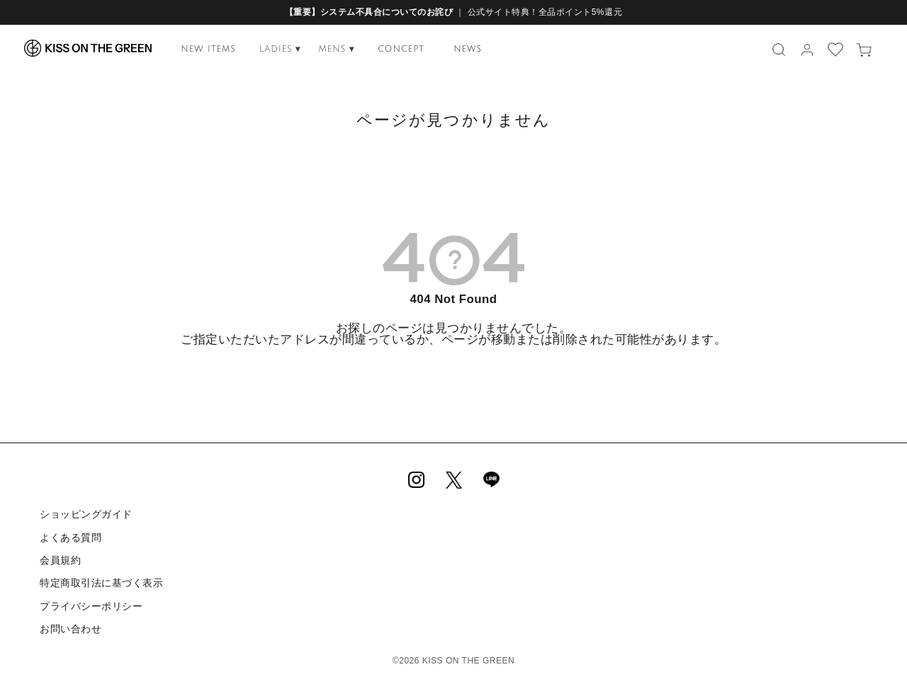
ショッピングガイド (86, 514)
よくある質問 (70, 537)
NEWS (468, 49)
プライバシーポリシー (91, 604)
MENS (336, 49)
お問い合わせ (70, 627)
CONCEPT (401, 49)
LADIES (280, 49)
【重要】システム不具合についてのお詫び (369, 12)
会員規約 (60, 559)
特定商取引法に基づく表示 (101, 582)
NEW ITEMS (208, 49)
